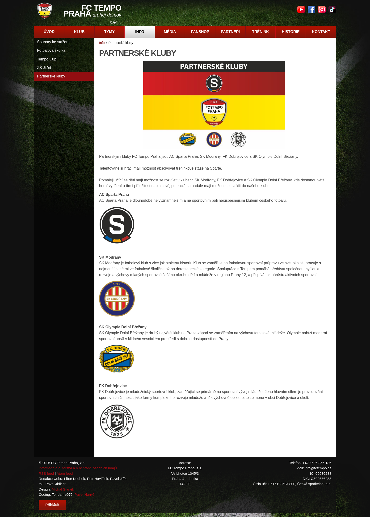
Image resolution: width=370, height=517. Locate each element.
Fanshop (200, 32)
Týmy (109, 32)
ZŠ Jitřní (44, 68)
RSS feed (46, 473)
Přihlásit (52, 505)
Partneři (230, 32)
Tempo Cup (46, 59)
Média (170, 32)
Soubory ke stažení (53, 42)
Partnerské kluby (51, 76)
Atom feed (65, 473)
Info (139, 32)
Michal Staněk (63, 489)
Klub (79, 32)
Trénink (260, 32)
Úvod (49, 32)
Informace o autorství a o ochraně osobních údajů (78, 468)
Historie (290, 32)
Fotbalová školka (51, 50)
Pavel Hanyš (84, 494)
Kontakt (321, 32)
